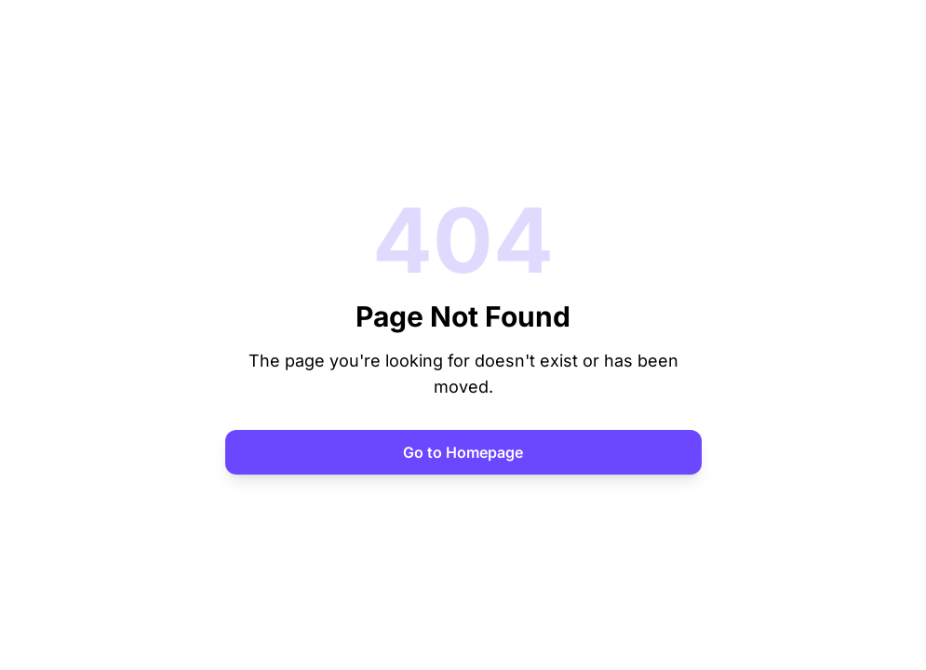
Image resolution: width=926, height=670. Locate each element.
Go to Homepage (463, 452)
